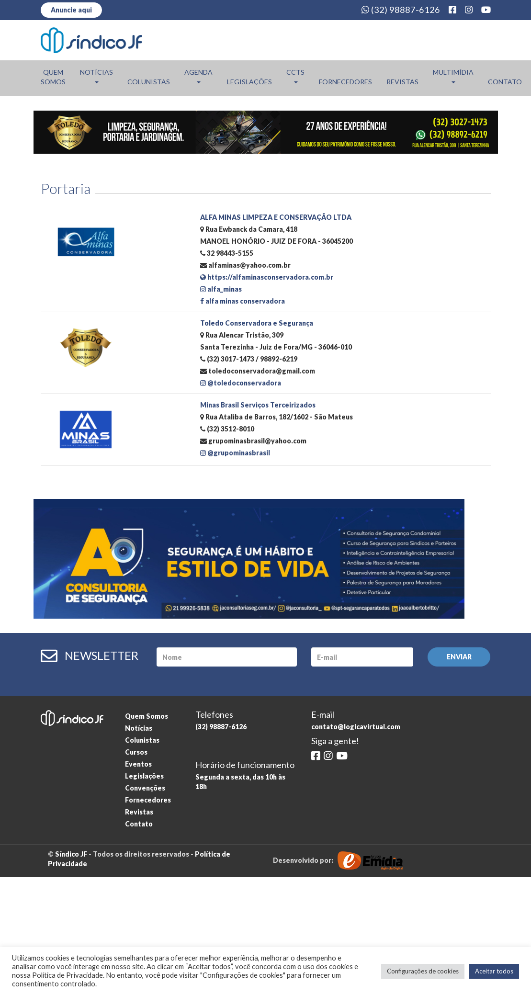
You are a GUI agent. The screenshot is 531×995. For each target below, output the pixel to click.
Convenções (145, 788)
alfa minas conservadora (242, 301)
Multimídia (453, 75)
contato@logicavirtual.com (355, 727)
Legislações (249, 82)
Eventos (138, 764)
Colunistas (148, 82)
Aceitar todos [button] (494, 971)
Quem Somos (53, 77)
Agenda (198, 75)
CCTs (295, 75)
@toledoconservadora (240, 383)
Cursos (136, 752)
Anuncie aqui (71, 10)
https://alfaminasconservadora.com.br (266, 277)
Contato (505, 82)
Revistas (402, 82)
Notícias (96, 75)
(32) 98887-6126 (401, 9)
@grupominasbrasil (235, 453)
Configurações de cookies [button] (423, 971)
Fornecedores (345, 82)
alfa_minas (221, 289)
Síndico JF (71, 854)
